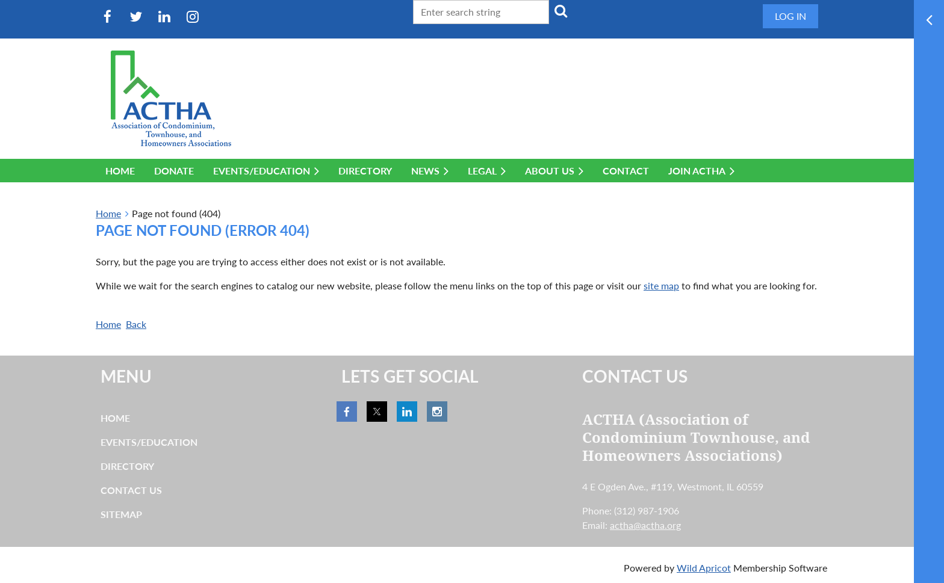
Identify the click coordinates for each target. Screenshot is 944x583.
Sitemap (121, 514)
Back (136, 324)
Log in (790, 16)
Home (108, 213)
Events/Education (149, 442)
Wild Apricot (704, 567)
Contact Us (131, 490)
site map (661, 285)
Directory (127, 466)
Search (560, 11)
